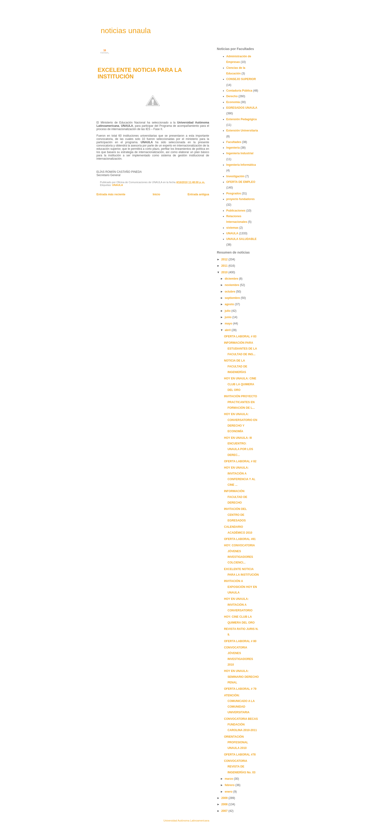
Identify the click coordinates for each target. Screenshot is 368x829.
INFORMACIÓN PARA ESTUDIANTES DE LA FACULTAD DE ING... (240, 348)
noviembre (232, 285)
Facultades (233, 142)
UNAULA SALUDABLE (241, 239)
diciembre (232, 278)
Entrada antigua (198, 194)
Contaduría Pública (239, 90)
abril (228, 330)
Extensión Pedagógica (241, 119)
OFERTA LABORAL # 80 (240, 641)
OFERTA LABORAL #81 (240, 539)
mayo (229, 323)
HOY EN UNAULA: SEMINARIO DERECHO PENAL (241, 676)
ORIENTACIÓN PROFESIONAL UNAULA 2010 (236, 742)
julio (228, 310)
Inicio (156, 194)
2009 (224, 798)
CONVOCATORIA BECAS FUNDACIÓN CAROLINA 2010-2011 (241, 724)
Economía (233, 102)
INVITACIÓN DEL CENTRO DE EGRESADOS (235, 514)
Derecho (232, 96)
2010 (224, 272)
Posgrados (233, 193)
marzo (229, 778)
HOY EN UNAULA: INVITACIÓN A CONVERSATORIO (238, 604)
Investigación (235, 176)
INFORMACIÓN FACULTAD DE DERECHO (235, 497)
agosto (230, 304)
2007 (224, 811)
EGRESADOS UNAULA (241, 107)
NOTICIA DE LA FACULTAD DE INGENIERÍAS (235, 366)
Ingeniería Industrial (239, 153)
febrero (230, 785)
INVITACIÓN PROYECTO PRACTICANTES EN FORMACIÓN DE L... (240, 402)
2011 (224, 265)
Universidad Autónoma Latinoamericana (186, 820)
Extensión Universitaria (242, 130)
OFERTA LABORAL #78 (240, 754)
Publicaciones (235, 210)
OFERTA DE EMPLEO (240, 182)
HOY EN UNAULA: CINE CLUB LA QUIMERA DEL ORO (240, 384)
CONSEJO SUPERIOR (241, 79)
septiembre (233, 298)
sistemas (232, 227)
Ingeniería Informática (241, 164)
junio (228, 317)
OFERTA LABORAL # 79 (240, 688)
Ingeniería (233, 147)
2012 (224, 259)
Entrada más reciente (110, 194)
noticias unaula (126, 30)
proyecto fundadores (240, 199)
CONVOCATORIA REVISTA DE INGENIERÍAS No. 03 (239, 766)
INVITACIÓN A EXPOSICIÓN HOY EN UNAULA (240, 586)
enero (229, 791)
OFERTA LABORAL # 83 (240, 336)
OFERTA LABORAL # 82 (240, 461)
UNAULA (117, 185)
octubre (230, 291)
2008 (224, 804)
